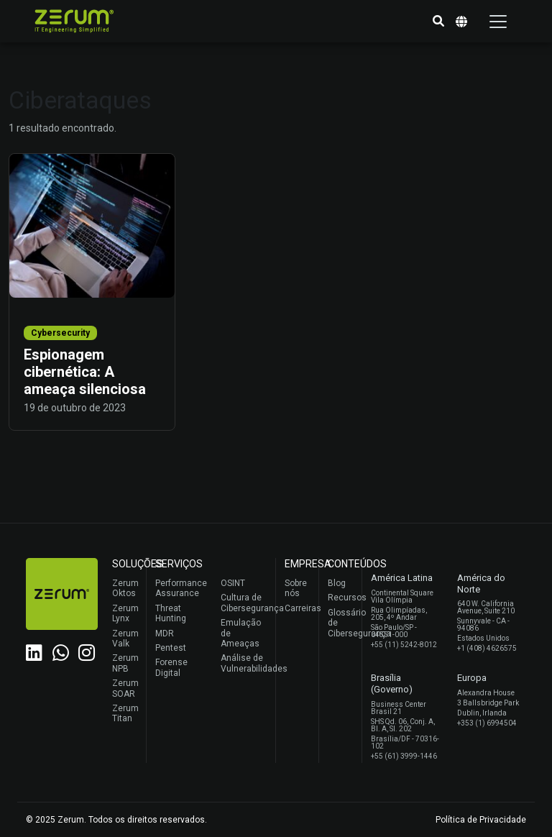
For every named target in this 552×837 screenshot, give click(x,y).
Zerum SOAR (125, 688)
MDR (164, 633)
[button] (438, 21)
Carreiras (298, 608)
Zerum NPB (125, 663)
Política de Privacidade (481, 820)
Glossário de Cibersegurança (341, 623)
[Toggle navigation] (498, 21)
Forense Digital (171, 667)
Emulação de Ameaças (241, 633)
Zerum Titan (125, 713)
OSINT (233, 583)
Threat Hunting (170, 613)
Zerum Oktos (125, 588)
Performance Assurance (179, 588)
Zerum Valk (125, 638)
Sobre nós (296, 588)
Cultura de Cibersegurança (245, 603)
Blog (337, 583)
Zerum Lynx (125, 613)
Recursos (341, 598)
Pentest (170, 648)
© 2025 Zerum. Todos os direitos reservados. (116, 820)
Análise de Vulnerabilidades (245, 663)
